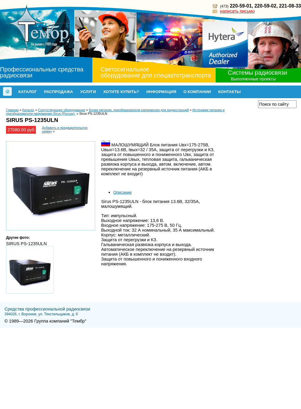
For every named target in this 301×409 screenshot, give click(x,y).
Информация (161, 91)
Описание (122, 192)
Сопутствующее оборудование (61, 110)
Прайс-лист (237, 103)
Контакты (229, 91)
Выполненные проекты (253, 78)
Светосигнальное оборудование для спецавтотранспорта (156, 72)
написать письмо (237, 11)
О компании (197, 91)
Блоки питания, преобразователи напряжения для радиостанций (139, 110)
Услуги (88, 91)
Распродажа (58, 91)
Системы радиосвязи (257, 72)
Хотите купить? (121, 91)
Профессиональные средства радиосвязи (41, 72)
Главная (12, 110)
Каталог (27, 91)
